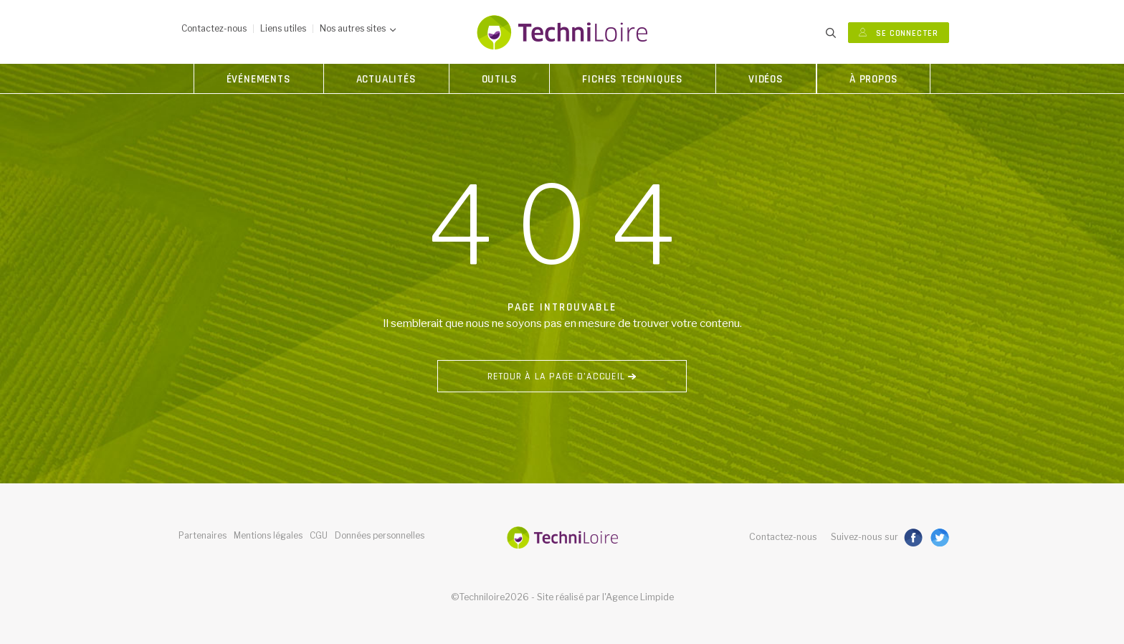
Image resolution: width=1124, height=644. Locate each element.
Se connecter (898, 33)
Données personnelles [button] (379, 535)
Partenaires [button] (202, 535)
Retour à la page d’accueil (562, 376)
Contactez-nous (783, 536)
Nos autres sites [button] (358, 28)
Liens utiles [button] (283, 28)
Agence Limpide (640, 597)
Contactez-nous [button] (214, 28)
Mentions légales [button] (268, 535)
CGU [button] (319, 535)
